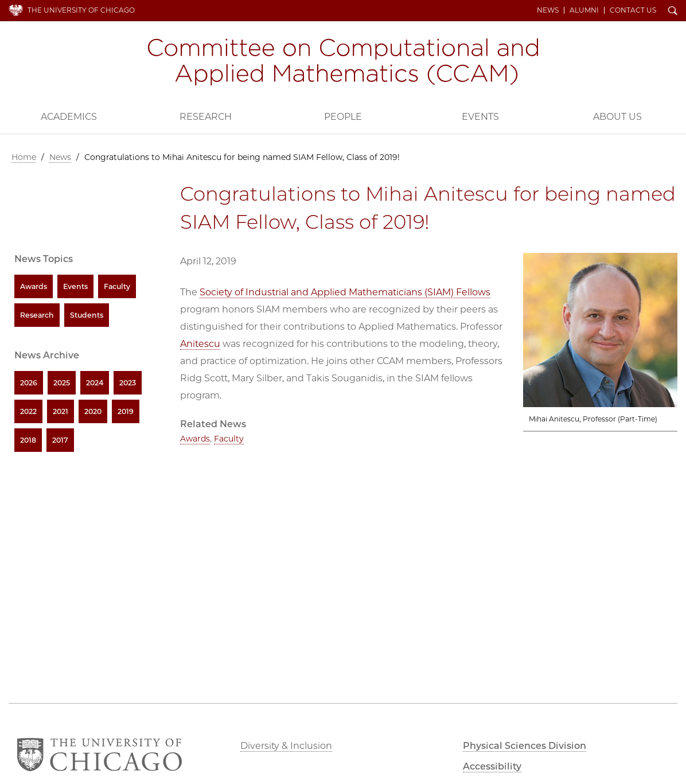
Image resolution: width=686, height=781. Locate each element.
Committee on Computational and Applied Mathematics (343, 61)
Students (86, 315)
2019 (126, 411)
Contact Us (633, 10)
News (548, 10)
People (343, 116)
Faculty (229, 439)
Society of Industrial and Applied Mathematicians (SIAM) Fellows (345, 292)
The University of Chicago (81, 10)
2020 (93, 411)
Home (23, 157)
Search (672, 11)
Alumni (584, 10)
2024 (94, 382)
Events (480, 116)
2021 (60, 411)
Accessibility (492, 766)
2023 (127, 382)
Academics (69, 116)
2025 (61, 382)
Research (206, 116)
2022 (28, 411)
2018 (28, 440)
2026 (28, 382)
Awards (195, 439)
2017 (60, 440)
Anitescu (200, 343)
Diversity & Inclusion (286, 745)
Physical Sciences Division (524, 745)
